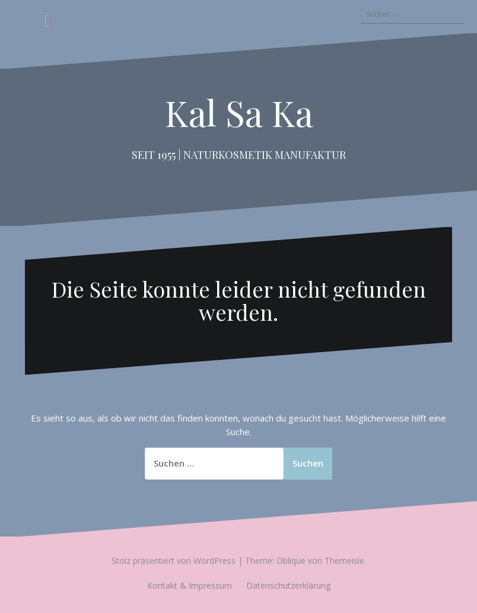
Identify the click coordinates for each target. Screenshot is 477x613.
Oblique (291, 560)
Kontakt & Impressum (189, 585)
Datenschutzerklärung (288, 585)
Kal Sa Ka (238, 112)
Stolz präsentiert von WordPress (174, 560)
